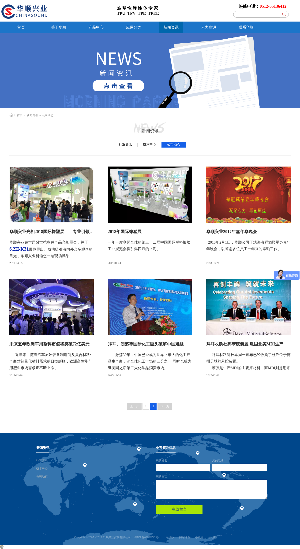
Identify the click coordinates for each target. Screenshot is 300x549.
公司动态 (47, 115)
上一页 (134, 406)
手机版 (169, 537)
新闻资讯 (32, 115)
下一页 (165, 406)
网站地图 (184, 537)
